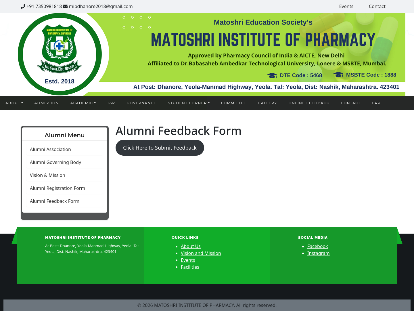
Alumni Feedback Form (54, 201)
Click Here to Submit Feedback (160, 147)
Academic (81, 103)
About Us (191, 246)
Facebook (317, 246)
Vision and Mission (201, 253)
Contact (377, 6)
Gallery (267, 103)
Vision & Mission (47, 175)
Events (346, 6)
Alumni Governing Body (55, 162)
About (12, 103)
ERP (376, 103)
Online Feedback (309, 103)
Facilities (190, 267)
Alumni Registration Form (57, 188)
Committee (233, 103)
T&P (111, 103)
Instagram (318, 253)
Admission (46, 103)
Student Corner (187, 103)
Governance (141, 103)
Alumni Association (50, 149)
